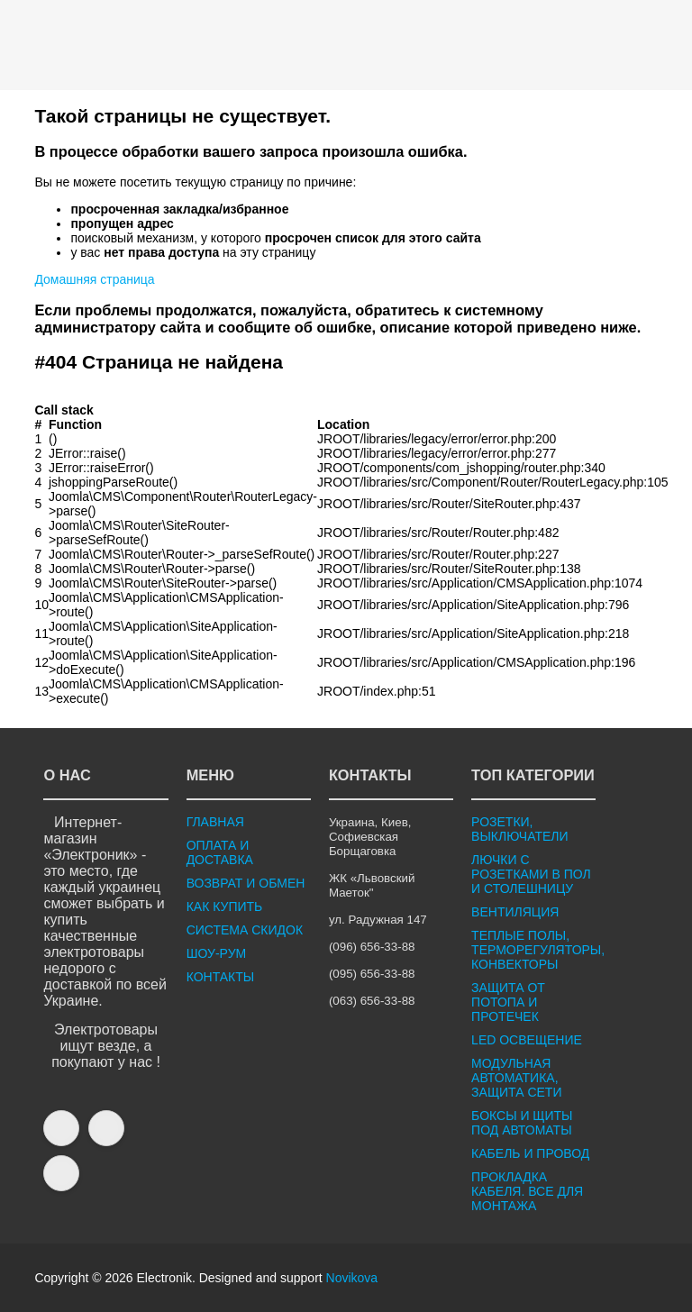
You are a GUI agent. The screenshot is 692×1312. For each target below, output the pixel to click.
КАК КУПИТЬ (225, 906)
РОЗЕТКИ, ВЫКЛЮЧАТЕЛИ (519, 829)
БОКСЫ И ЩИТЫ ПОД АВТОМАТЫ (521, 1122)
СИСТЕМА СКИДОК (245, 930)
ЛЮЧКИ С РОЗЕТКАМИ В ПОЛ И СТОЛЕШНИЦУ (531, 874)
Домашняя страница (94, 279)
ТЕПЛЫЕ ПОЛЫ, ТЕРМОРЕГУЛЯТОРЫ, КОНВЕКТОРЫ (538, 949)
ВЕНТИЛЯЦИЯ (515, 912)
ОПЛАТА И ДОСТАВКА (220, 852)
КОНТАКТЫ (221, 977)
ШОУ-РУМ (217, 953)
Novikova (352, 1278)
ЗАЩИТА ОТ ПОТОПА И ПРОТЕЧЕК (508, 1002)
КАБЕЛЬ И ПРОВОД (530, 1153)
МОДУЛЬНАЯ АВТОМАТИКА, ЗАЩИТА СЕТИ (516, 1077)
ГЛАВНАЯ (215, 822)
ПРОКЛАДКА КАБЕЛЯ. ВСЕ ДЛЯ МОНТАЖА (527, 1191)
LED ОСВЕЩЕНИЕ (526, 1040)
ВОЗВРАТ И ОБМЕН (246, 883)
